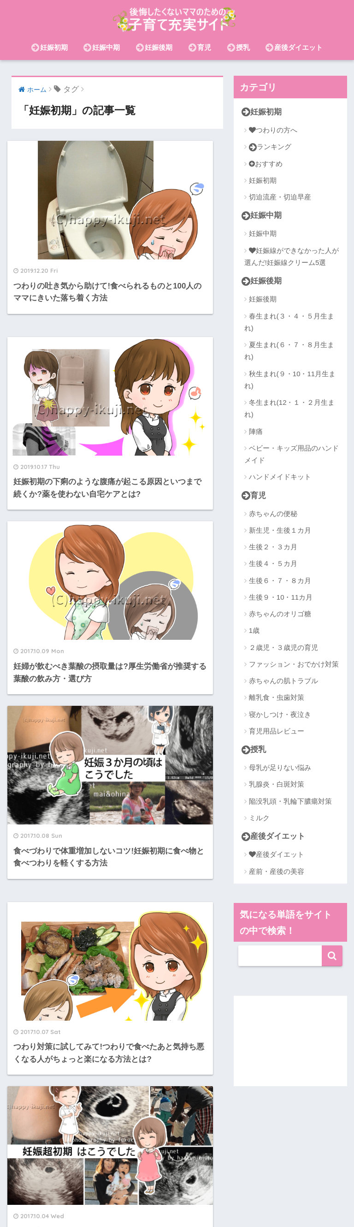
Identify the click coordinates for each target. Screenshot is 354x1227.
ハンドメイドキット (280, 477)
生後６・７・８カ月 (280, 581)
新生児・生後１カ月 (280, 531)
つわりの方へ (273, 130)
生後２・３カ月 (273, 547)
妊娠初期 (49, 47)
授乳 (238, 47)
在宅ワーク (254, 1187)
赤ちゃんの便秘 (273, 514)
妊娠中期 (101, 47)
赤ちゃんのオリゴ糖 (280, 614)
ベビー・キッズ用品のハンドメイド (291, 454)
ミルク (259, 818)
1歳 (254, 631)
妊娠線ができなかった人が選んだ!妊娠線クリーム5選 (291, 256)
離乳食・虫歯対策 (276, 698)
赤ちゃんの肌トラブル (283, 681)
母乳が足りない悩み (280, 768)
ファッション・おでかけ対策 (294, 664)
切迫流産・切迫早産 (280, 197)
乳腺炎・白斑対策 (276, 785)
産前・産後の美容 (276, 872)
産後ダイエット (294, 47)
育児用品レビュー (276, 731)
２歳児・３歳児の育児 (283, 648)
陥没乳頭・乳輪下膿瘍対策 (290, 802)
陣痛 (256, 431)
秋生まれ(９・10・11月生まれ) (290, 380)
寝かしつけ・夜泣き (280, 715)
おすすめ (266, 164)
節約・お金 (105, 1200)
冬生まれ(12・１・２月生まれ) (289, 409)
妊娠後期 (154, 47)
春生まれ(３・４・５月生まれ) (289, 322)
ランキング (270, 147)
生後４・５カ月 (273, 564)
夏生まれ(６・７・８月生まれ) (289, 351)
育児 (200, 47)
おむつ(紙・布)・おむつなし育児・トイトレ (198, 1200)
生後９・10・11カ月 (281, 597)
